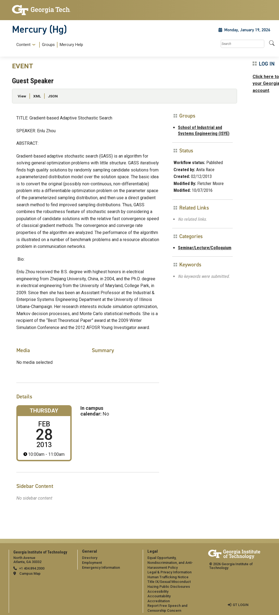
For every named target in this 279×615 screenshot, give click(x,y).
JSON (53, 96)
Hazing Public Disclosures (168, 587)
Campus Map (30, 573)
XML (37, 96)
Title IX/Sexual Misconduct (169, 582)
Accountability (159, 596)
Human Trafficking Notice (168, 577)
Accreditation (158, 601)
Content (23, 45)
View (22, 96)
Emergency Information (101, 567)
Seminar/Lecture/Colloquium (204, 247)
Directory (89, 558)
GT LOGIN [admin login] (240, 605)
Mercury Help (71, 44)
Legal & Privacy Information (169, 572)
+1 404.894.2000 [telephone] (31, 568)
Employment (92, 563)
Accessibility (157, 591)
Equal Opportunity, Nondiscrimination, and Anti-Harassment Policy (170, 562)
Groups (48, 44)
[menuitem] (48, 45)
